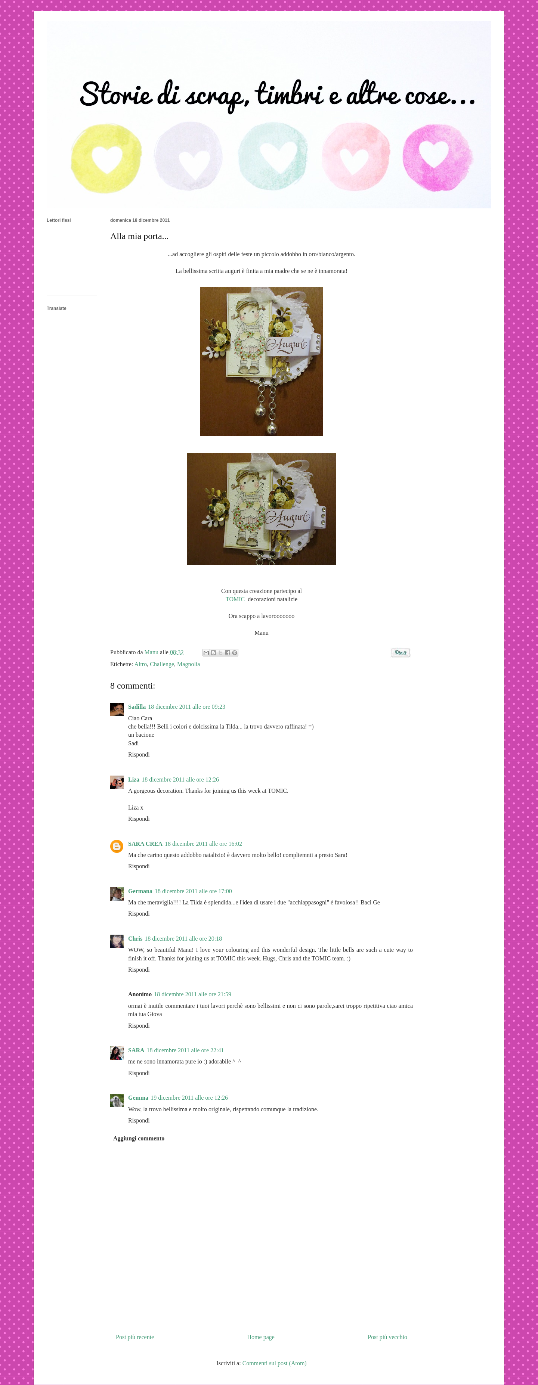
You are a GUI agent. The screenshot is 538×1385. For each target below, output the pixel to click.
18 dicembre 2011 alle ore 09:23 (186, 707)
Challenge (162, 664)
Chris (135, 938)
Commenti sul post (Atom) (274, 1363)
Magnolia (188, 664)
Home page (261, 1337)
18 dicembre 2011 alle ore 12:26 (180, 779)
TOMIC (236, 599)
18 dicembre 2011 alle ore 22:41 (185, 1050)
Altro (140, 664)
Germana (140, 891)
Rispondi (139, 754)
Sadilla (137, 707)
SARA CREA (145, 844)
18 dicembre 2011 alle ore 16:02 (203, 844)
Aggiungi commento (138, 1138)
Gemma (138, 1097)
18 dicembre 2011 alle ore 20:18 (183, 938)
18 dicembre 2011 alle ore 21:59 (192, 994)
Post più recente (135, 1337)
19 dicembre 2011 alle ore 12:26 (189, 1097)
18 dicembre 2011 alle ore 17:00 (193, 891)
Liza (133, 779)
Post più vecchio (387, 1337)
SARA (136, 1050)
